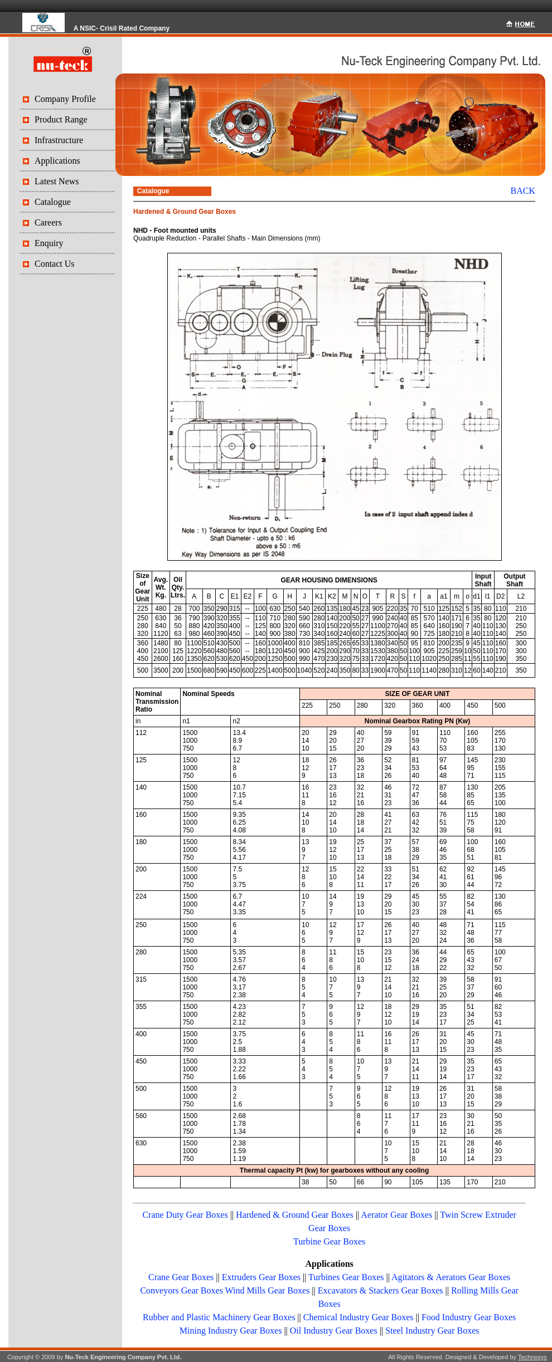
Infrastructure (59, 140)
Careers (48, 222)
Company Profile (65, 99)
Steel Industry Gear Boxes (432, 1330)
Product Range (61, 119)
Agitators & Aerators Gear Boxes (450, 1277)
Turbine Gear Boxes (329, 1241)
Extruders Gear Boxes (261, 1277)
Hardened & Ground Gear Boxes (295, 1214)
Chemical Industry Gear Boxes (358, 1317)
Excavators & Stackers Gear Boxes (380, 1290)
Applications (57, 160)
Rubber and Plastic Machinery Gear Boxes (219, 1317)
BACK (523, 190)
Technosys (532, 1357)
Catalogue (53, 202)
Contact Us (55, 263)
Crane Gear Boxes (181, 1277)
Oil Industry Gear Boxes (333, 1330)
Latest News (57, 181)
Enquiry (49, 243)
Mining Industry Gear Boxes (231, 1330)
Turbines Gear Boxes (346, 1277)
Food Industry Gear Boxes (469, 1317)
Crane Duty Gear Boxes (184, 1214)
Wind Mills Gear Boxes (267, 1290)
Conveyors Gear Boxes (181, 1290)
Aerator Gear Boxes (396, 1214)
